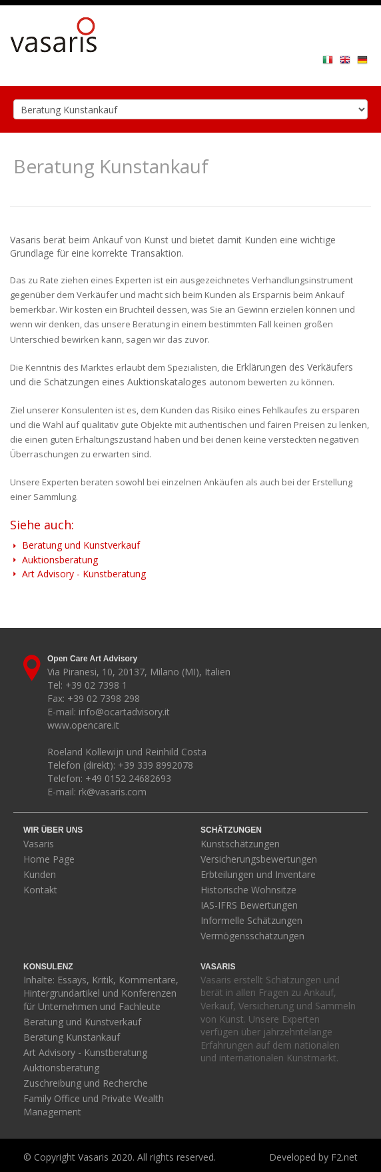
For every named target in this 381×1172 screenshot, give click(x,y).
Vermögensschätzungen (252, 935)
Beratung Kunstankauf (71, 1037)
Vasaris (38, 843)
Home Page (49, 859)
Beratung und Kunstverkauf (75, 545)
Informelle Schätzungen (251, 920)
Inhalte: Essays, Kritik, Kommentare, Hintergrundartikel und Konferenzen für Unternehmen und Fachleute (101, 993)
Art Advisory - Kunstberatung (78, 573)
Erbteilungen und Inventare (258, 874)
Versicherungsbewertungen (258, 859)
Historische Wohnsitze (248, 889)
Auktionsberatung (54, 559)
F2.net (344, 1157)
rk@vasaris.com (113, 791)
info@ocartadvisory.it (124, 711)
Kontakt (40, 889)
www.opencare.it (83, 725)
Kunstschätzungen (240, 843)
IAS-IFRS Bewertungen (249, 905)
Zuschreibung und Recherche (85, 1083)
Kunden (39, 874)
